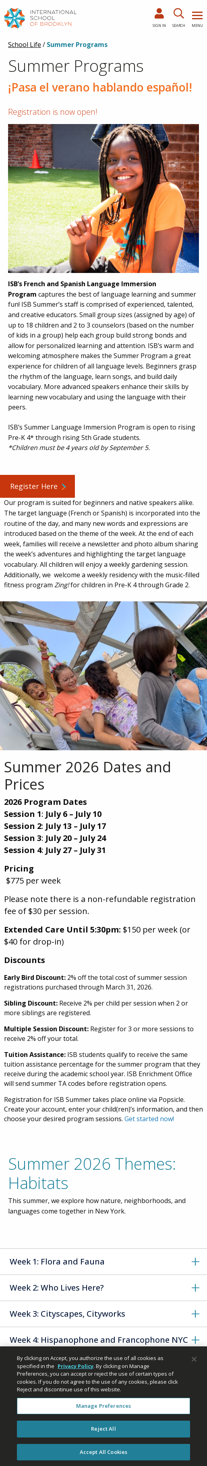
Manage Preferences (103, 1409)
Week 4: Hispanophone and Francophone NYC (99, 1339)
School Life (24, 44)
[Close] (194, 1363)
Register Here (34, 486)
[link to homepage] (40, 17)
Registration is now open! (52, 111)
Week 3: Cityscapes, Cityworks (67, 1313)
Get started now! (149, 1118)
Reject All (103, 1432)
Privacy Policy (75, 1369)
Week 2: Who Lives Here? (57, 1287)
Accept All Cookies (103, 1455)
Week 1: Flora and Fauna (57, 1261)
